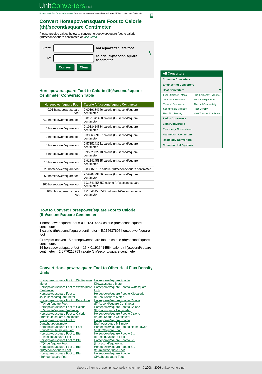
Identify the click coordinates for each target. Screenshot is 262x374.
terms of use (98, 367)
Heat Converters (173, 90)
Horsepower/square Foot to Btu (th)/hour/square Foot (60, 355)
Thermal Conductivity (205, 104)
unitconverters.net (173, 367)
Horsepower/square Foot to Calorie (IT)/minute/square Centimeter (63, 308)
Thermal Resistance (174, 104)
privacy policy (118, 367)
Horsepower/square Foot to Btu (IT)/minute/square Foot (114, 335)
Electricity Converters (177, 129)
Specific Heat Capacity (175, 108)
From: (47, 48)
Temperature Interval (174, 99)
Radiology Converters (177, 139)
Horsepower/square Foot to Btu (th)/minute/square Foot (114, 348)
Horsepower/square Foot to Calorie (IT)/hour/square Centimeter (117, 308)
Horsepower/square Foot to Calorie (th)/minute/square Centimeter (63, 315)
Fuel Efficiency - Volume (207, 95)
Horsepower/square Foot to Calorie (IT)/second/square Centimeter (117, 302)
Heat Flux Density (172, 113)
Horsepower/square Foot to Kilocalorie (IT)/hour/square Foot (65, 302)
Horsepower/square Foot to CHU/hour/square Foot (112, 355)
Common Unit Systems (178, 145)
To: (49, 58)
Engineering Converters (178, 84)
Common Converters (176, 79)
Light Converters (174, 123)
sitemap (134, 367)
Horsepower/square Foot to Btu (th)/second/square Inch (114, 342)
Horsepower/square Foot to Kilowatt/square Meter (112, 282)
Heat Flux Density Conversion (60, 13)
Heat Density (201, 108)
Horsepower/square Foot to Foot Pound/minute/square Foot (61, 328)
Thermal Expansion (204, 99)
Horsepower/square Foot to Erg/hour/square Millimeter (112, 322)
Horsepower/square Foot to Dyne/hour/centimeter (57, 322)
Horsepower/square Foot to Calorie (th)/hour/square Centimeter (117, 315)
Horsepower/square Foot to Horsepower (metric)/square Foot (120, 328)
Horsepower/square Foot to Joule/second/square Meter (57, 295)
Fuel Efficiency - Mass (175, 95)
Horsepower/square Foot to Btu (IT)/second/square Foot (60, 335)
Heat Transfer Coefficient (207, 113)
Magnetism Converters (178, 134)
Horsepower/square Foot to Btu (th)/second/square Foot (60, 348)
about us (82, 367)
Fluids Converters (175, 118)
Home (42, 13)
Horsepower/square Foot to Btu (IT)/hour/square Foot (60, 342)
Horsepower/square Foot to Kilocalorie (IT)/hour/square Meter (119, 295)
